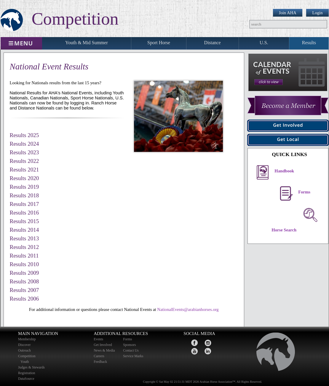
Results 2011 (24, 255)
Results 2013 (24, 238)
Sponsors (129, 345)
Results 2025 (24, 135)
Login (317, 12)
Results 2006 (24, 299)
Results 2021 (24, 169)
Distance (212, 42)
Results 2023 (24, 152)
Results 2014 (24, 230)
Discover (24, 345)
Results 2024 (24, 144)
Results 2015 (24, 221)
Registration (26, 373)
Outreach (24, 350)
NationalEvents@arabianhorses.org (187, 309)
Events (98, 339)
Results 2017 (24, 204)
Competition (27, 356)
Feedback (100, 362)
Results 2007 (24, 290)
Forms (127, 339)
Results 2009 (24, 273)
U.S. (264, 42)
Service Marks (133, 356)
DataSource (26, 379)
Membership (27, 339)
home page (273, 353)
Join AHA (287, 12)
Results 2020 (24, 178)
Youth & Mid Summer (86, 42)
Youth (25, 362)
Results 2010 (24, 264)
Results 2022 (24, 161)
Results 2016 (24, 212)
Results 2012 (24, 247)
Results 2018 (24, 195)
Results (309, 42)
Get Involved (103, 345)
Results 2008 (24, 281)
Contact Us (130, 350)
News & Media (104, 350)
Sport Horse (158, 42)
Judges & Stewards (31, 367)
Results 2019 (24, 187)
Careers (99, 356)
